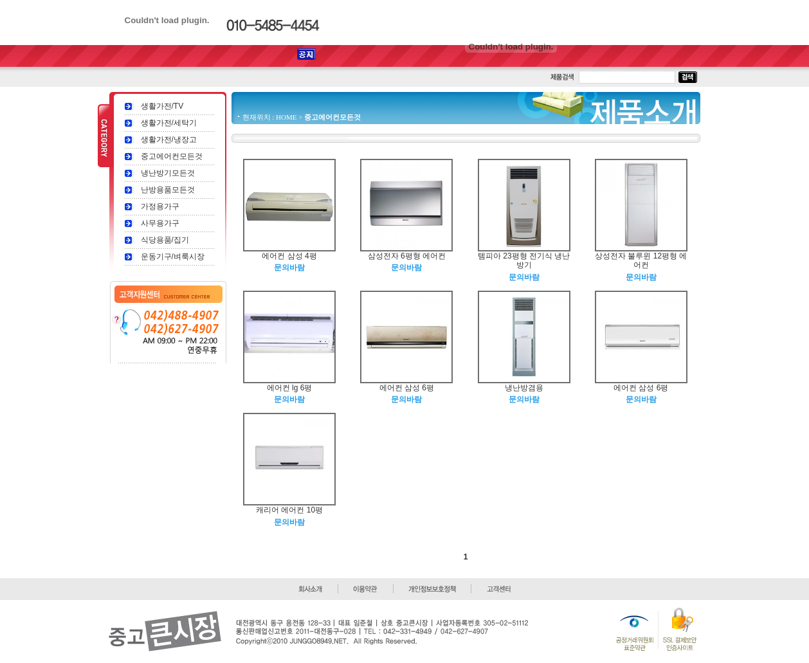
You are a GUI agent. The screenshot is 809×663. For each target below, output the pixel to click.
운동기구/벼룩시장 (173, 256)
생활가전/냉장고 (169, 139)
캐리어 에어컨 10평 (289, 509)
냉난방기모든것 (168, 172)
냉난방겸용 (524, 387)
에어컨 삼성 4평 (289, 255)
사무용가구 (160, 223)
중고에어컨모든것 (172, 156)
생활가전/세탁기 (169, 122)
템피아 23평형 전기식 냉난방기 (524, 260)
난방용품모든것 (168, 189)
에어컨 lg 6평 (290, 387)
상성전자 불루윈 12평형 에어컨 (641, 260)
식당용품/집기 (165, 239)
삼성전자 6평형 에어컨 (407, 255)
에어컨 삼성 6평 (406, 387)
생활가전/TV (162, 106)
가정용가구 (160, 206)
